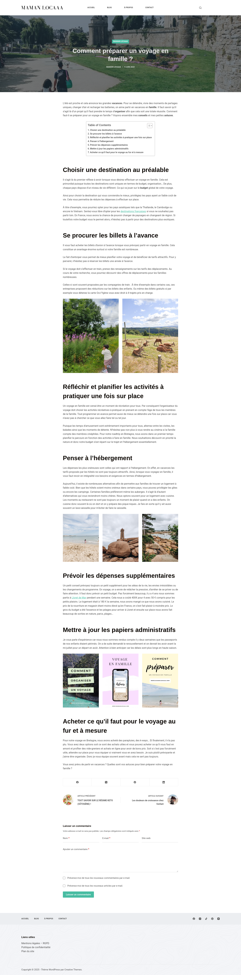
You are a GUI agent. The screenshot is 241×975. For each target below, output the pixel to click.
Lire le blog (212, 7)
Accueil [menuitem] (91, 7)
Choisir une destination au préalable (108, 130)
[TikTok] (206, 919)
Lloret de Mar (79, 597)
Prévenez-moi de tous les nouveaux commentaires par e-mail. (98, 878)
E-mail (106, 838)
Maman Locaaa (120, 41)
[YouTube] (218, 919)
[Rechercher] (200, 8)
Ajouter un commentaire (76, 849)
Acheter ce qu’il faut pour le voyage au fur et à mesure (116, 152)
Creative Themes (73, 969)
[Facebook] (77, 782)
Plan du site (27, 951)
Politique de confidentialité (35, 947)
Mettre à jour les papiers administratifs (109, 148)
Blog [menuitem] (109, 7)
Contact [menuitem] (149, 7)
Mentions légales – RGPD (35, 943)
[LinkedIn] (163, 782)
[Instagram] (200, 919)
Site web (146, 838)
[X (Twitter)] (106, 782)
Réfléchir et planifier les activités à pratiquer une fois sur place (121, 137)
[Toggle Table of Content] (148, 125)
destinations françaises (133, 211)
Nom (66, 838)
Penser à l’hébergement (102, 141)
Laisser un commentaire (78, 894)
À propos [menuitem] (128, 7)
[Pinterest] (135, 782)
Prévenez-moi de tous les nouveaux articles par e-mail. (95, 885)
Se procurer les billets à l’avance (106, 134)
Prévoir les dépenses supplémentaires (109, 145)
